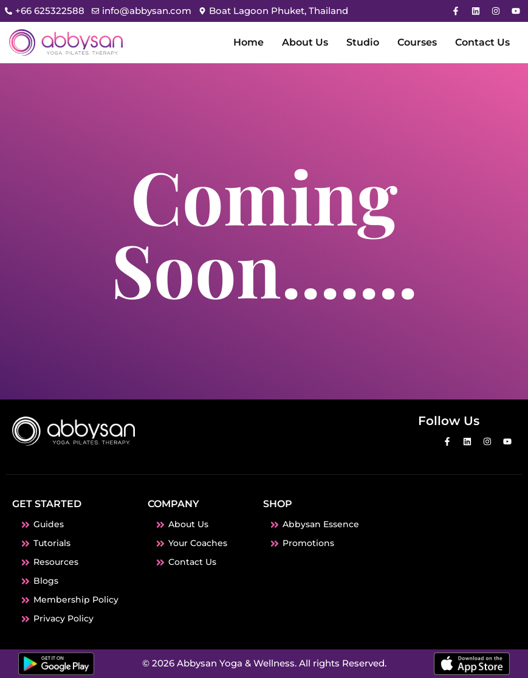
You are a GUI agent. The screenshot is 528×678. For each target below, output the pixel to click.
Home (248, 42)
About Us (305, 42)
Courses (417, 42)
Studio (362, 42)
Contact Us (482, 42)
